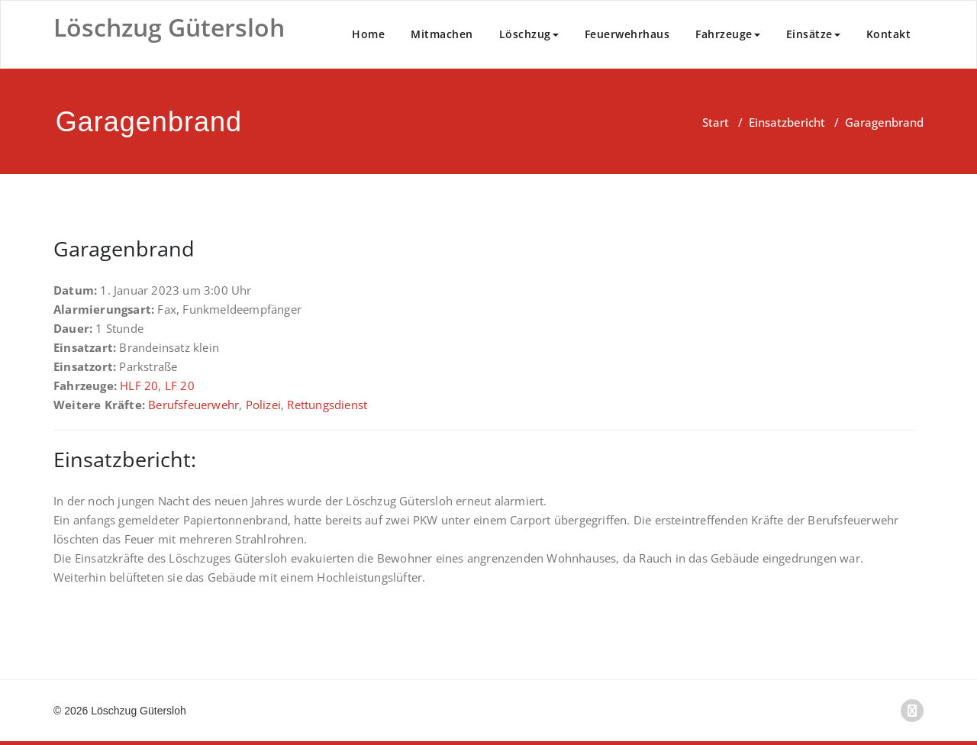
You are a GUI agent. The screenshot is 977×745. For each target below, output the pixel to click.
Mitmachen (442, 34)
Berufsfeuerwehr (193, 404)
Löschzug (529, 34)
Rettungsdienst (327, 404)
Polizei (263, 404)
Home (368, 34)
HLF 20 (139, 385)
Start (715, 122)
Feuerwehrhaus (627, 34)
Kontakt (888, 34)
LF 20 (180, 385)
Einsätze (813, 34)
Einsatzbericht (787, 122)
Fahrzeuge (727, 34)
